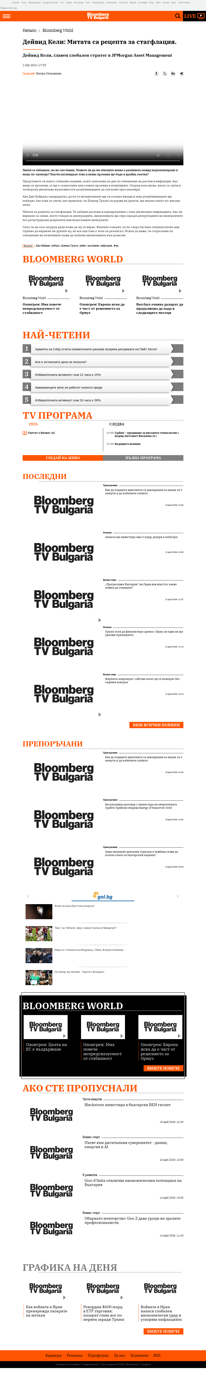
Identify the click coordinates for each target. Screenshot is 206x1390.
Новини (107, 532)
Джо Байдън (43, 245)
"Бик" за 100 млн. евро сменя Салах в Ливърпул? (71, 933)
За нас (120, 1355)
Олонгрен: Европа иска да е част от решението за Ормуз (159, 1051)
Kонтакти (139, 1355)
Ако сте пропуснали (80, 1088)
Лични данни (108, 1364)
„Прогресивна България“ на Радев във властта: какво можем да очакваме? (141, 586)
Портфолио (98, 1355)
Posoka (165, 2)
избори (55, 245)
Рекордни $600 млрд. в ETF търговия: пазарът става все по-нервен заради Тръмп (103, 1313)
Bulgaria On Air (50, 2)
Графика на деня (70, 1267)
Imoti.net (123, 2)
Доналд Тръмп (69, 245)
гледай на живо (63, 458)
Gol (62, 2)
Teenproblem (98, 2)
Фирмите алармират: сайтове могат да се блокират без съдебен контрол (142, 680)
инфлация (106, 245)
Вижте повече (163, 1068)
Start (158, 2)
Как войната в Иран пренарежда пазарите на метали (46, 1310)
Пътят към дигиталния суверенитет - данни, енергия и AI (126, 1145)
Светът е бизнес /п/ (39, 433)
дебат (83, 245)
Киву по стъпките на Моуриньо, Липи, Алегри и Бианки (74, 955)
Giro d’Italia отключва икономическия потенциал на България (133, 1182)
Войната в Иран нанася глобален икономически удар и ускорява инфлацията (161, 1313)
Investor (15, 2)
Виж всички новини (156, 725)
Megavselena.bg (9, 8)
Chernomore (184, 2)
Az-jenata (79, 2)
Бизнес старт (109, 580)
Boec (173, 2)
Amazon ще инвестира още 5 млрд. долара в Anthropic (141, 537)
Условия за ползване (67, 1364)
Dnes (24, 2)
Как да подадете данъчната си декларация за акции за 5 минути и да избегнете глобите (143, 491)
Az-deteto (142, 2)
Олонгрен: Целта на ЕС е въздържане (46, 1046)
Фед (115, 245)
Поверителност (90, 1364)
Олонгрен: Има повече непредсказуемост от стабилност (102, 1051)
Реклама (75, 1355)
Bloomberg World (73, 259)
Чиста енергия (92, 1099)
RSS (157, 1355)
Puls (88, 2)
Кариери (53, 1355)
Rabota (133, 2)
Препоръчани (110, 485)
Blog (151, 2)
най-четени (56, 335)
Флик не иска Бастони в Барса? (60, 911)
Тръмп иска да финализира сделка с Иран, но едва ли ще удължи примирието (144, 633)
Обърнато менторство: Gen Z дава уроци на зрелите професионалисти (133, 1220)
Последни (45, 476)
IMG (6, 2)
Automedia (112, 2)
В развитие (89, 1175)
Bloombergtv (35, 2)
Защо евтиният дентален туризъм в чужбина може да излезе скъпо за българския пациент (141, 853)
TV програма (57, 415)
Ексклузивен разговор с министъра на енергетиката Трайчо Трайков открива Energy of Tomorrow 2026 (141, 806)
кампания (93, 245)
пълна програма (143, 458)
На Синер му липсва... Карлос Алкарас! (65, 977)
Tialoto (69, 2)
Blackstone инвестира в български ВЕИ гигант (128, 1105)
